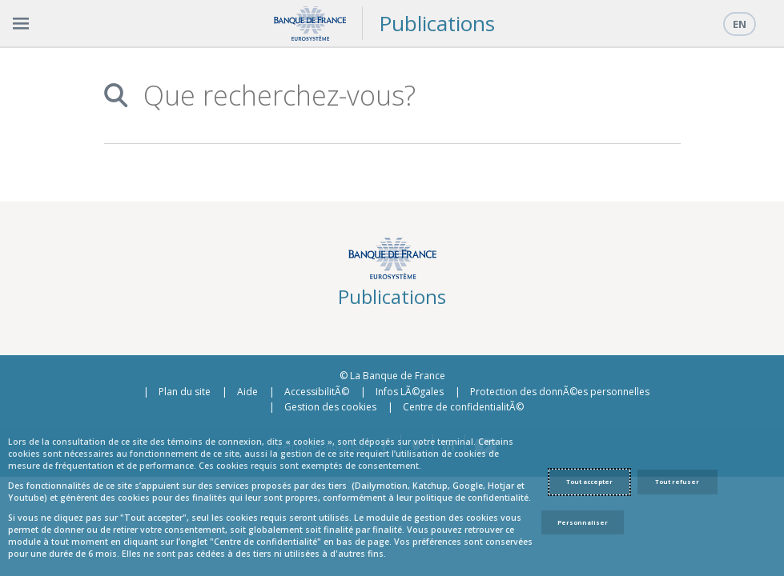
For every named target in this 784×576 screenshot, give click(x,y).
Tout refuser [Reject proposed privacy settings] (677, 482)
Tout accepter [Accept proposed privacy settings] (589, 482)
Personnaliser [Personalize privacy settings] (582, 522)
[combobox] (402, 95)
